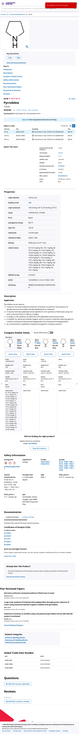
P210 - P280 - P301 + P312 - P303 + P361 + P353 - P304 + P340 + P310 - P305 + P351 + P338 (67, 466)
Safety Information (11, 80)
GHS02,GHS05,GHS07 (11, 467)
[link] (6, 731)
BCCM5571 (7, 542)
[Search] (75, 8)
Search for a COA (10, 556)
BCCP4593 (7, 533)
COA (10, 58)
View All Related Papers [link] (13, 625)
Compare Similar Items (12, 76)
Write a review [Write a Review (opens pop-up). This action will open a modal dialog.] (22, 110)
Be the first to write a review (18, 701)
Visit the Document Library (15, 577)
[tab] (5, 14)
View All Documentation (16, 63)
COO (18, 58)
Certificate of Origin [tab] (28, 517)
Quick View (13, 354)
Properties (7, 69)
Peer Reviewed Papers (12, 87)
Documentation (9, 83)
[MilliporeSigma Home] (10, 3)
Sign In (24, 120)
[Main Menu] (3, 3)
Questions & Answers (12, 90)
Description (8, 73)
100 (29, 203)
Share (72, 99)
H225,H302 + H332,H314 (45, 463)
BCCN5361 (7, 536)
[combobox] (39, 8)
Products (3, 14)
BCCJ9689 (7, 545)
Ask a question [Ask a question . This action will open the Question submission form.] (33, 110)
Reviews (6, 94)
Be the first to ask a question (18, 684)
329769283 (61, 166)
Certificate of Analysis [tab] (12, 517)
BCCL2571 (7, 539)
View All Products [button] (39, 448)
